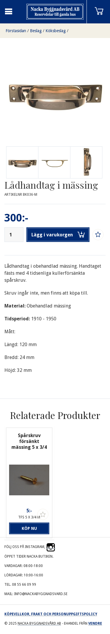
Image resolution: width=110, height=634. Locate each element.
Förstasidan (16, 30)
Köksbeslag (55, 30)
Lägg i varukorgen (58, 235)
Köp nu (29, 528)
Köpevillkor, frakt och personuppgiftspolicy (50, 614)
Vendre (95, 623)
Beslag (36, 30)
